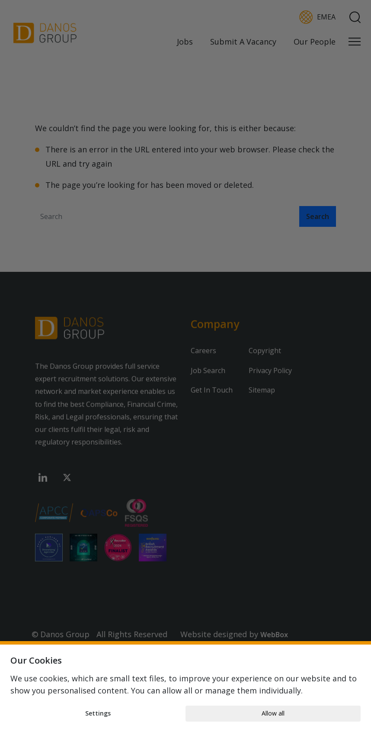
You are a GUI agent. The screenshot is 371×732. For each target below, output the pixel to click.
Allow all (273, 713)
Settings (98, 713)
